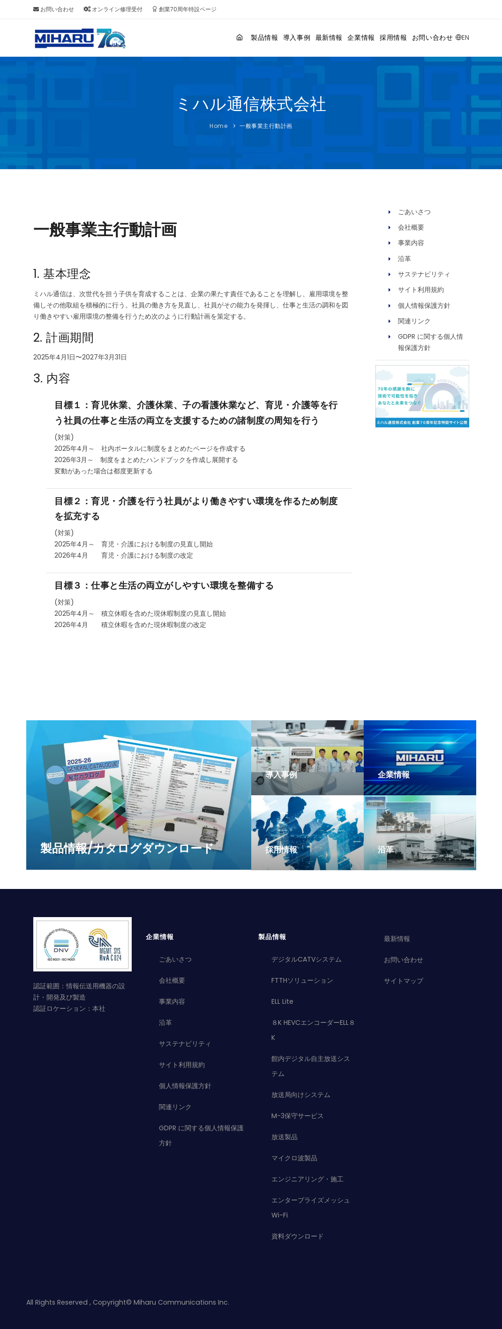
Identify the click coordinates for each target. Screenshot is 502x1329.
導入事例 (256, 37)
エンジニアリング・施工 (307, 1179)
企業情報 (338, 37)
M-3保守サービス (297, 1115)
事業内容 (411, 242)
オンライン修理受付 (112, 9)
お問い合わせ (53, 9)
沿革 (404, 258)
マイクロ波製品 (294, 1158)
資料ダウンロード (297, 1236)
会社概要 (411, 227)
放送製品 (284, 1137)
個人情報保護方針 (424, 305)
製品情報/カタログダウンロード (127, 848)
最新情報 (297, 37)
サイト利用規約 (421, 289)
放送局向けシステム (300, 1094)
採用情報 (380, 37)
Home (218, 126)
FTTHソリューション (302, 980)
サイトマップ (403, 981)
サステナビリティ (424, 274)
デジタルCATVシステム (306, 959)
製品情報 (214, 37)
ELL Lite (282, 1001)
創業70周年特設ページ (184, 9)
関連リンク (414, 321)
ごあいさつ (414, 212)
